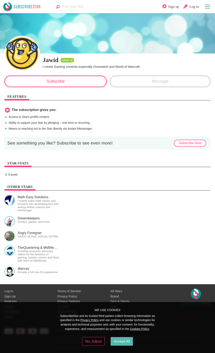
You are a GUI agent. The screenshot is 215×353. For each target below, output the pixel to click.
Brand (114, 296)
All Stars (116, 291)
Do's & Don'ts (119, 301)
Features (10, 301)
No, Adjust (93, 341)
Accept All (122, 341)
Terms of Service (69, 291)
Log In (8, 291)
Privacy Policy (67, 296)
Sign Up (10, 296)
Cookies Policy (139, 329)
